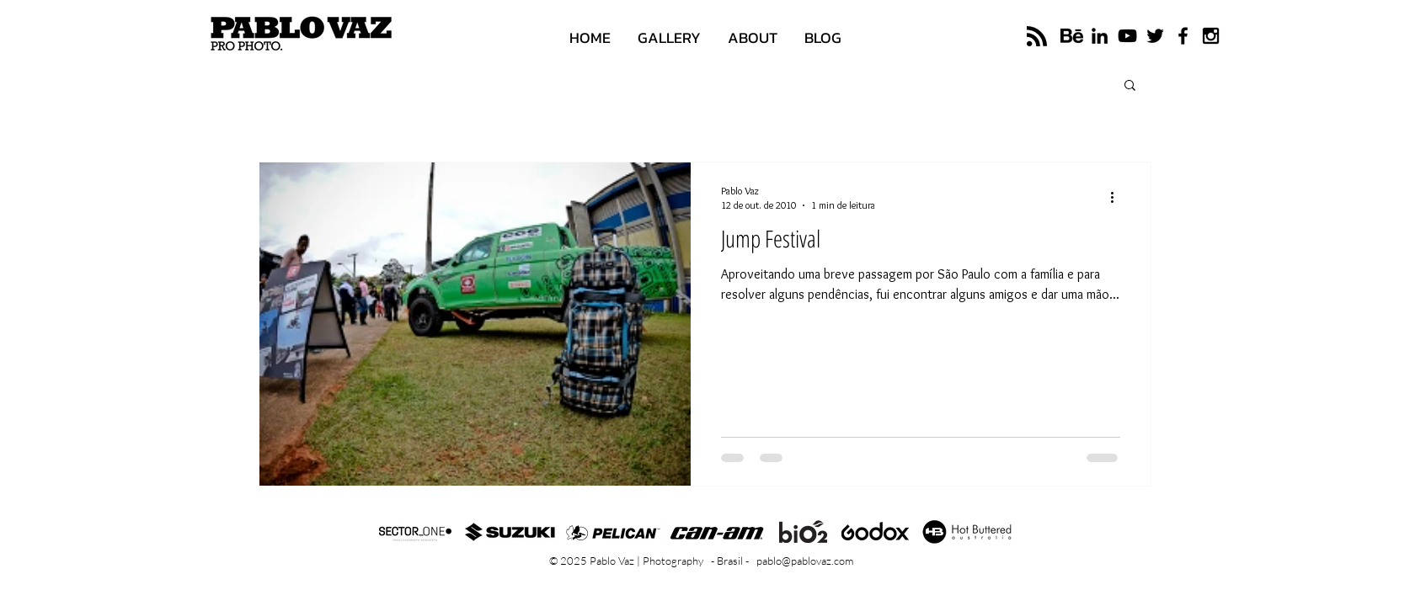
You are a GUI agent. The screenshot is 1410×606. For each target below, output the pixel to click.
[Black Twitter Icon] (1155, 35)
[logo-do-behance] (1071, 35)
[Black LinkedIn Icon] (1099, 35)
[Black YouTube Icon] (1127, 35)
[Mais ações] (1118, 197)
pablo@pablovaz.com (804, 560)
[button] (1130, 86)
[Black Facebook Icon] (1183, 35)
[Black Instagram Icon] (1210, 35)
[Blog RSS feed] (1037, 37)
